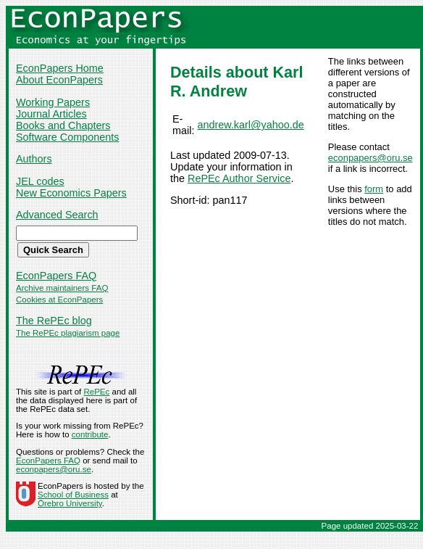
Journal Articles (51, 114)
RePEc (96, 391)
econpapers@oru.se (370, 157)
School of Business (73, 494)
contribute (90, 434)
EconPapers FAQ (56, 275)
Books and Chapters (63, 125)
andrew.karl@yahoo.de (250, 125)
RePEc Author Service (239, 178)
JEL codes (40, 181)
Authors (34, 159)
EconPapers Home (60, 68)
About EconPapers (59, 80)
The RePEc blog (54, 320)
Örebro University (70, 503)
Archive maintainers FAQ (62, 288)
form (373, 188)
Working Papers (53, 102)
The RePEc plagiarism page (68, 333)
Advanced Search (57, 214)
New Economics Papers (71, 193)
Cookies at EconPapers (59, 299)
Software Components (67, 137)
